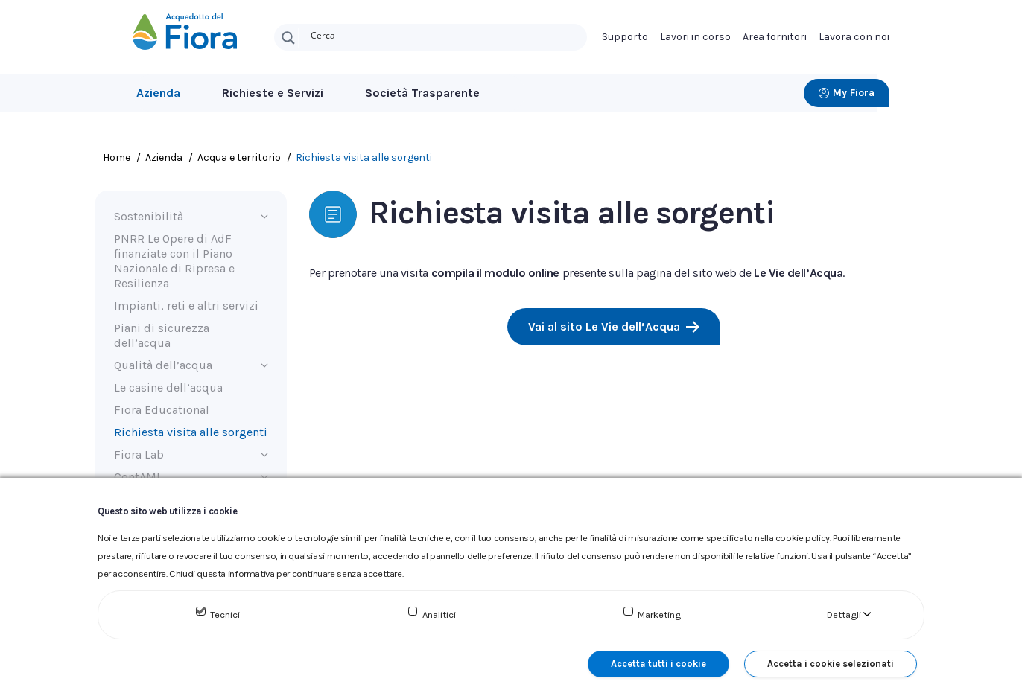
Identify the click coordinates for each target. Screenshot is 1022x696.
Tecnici (225, 614)
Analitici (439, 614)
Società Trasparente (422, 93)
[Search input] (445, 34)
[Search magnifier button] (288, 38)
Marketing (659, 614)
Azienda (158, 93)
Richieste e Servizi (272, 93)
